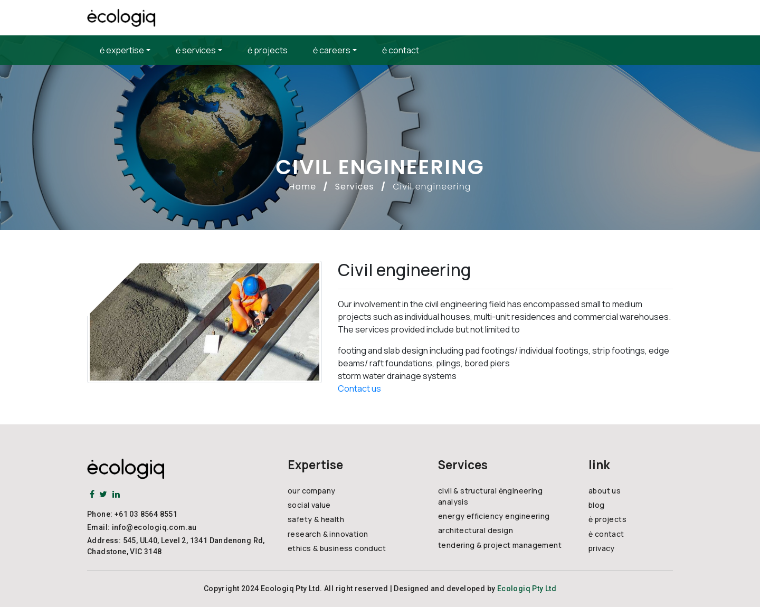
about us (604, 491)
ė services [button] (196, 50)
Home (302, 187)
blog (596, 505)
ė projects (268, 50)
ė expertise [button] (122, 50)
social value (309, 505)
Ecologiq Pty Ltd (526, 588)
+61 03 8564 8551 (146, 514)
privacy (601, 548)
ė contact (400, 50)
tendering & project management (500, 545)
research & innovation (328, 534)
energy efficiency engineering (494, 516)
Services (354, 187)
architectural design (475, 530)
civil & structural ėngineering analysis (490, 496)
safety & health (316, 519)
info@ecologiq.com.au (154, 527)
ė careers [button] (331, 50)
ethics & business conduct (337, 548)
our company (311, 491)
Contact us (359, 388)
